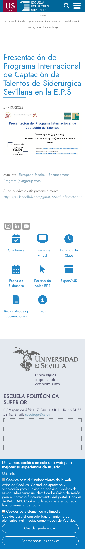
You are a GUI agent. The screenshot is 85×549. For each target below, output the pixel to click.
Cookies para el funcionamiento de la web (38, 479)
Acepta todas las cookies (40, 540)
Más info (8, 474)
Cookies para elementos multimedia (33, 511)
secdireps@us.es (37, 414)
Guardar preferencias (40, 528)
